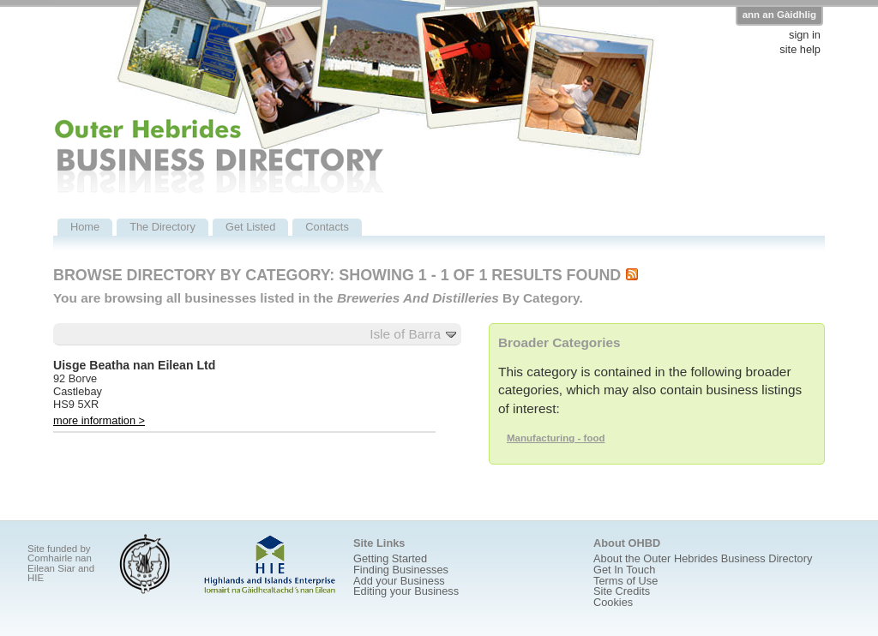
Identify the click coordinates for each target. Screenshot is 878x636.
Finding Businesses (400, 569)
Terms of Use (625, 580)
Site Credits (621, 591)
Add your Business (399, 580)
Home (84, 226)
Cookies (613, 602)
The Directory (162, 226)
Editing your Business (406, 591)
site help (800, 50)
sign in (805, 35)
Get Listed (250, 226)
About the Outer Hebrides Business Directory (702, 558)
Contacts (327, 226)
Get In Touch (624, 569)
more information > (99, 420)
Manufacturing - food (556, 438)
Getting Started (390, 558)
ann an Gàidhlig (779, 14)
